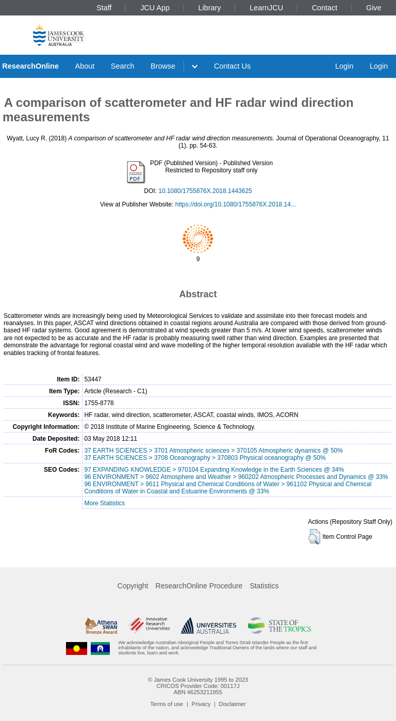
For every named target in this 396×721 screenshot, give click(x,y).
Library (210, 8)
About (85, 66)
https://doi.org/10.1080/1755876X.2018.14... (235, 204)
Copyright (133, 586)
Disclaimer (232, 704)
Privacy (201, 704)
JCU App (155, 8)
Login (344, 66)
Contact (325, 8)
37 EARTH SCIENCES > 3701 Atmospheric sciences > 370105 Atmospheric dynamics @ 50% (213, 450)
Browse (163, 66)
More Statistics (104, 503)
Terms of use (166, 704)
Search (123, 66)
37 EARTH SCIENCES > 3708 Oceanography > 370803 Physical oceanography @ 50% (204, 457)
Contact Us (232, 66)
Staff (103, 8)
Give (374, 8)
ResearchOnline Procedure (199, 586)
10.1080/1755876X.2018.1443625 (205, 191)
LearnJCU (266, 8)
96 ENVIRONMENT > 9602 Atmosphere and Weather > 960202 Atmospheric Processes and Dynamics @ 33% (236, 476)
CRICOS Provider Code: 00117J (197, 686)
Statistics (264, 586)
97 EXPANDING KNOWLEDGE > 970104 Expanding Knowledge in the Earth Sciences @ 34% (214, 469)
